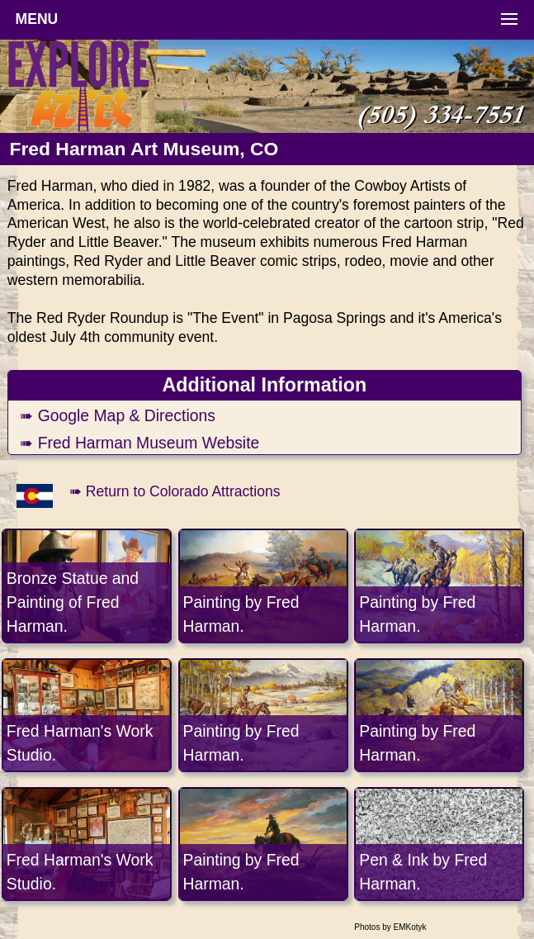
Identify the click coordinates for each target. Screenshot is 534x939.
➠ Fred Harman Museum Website (139, 443)
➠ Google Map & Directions (117, 415)
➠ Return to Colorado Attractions (175, 491)
